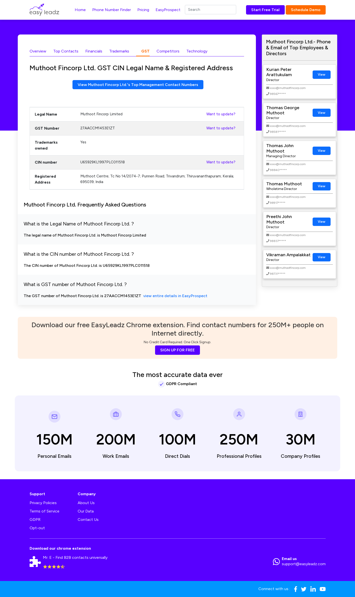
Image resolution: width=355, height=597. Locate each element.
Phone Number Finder (111, 9)
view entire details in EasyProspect (175, 296)
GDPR (35, 519)
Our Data (86, 511)
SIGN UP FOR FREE (177, 350)
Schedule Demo (305, 9)
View (321, 74)
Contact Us (88, 519)
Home (80, 9)
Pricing (143, 9)
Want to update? (220, 114)
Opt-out (37, 528)
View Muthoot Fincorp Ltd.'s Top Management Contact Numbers (137, 84)
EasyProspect (168, 9)
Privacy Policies (43, 503)
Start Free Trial (265, 9)
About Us (86, 503)
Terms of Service (44, 511)
